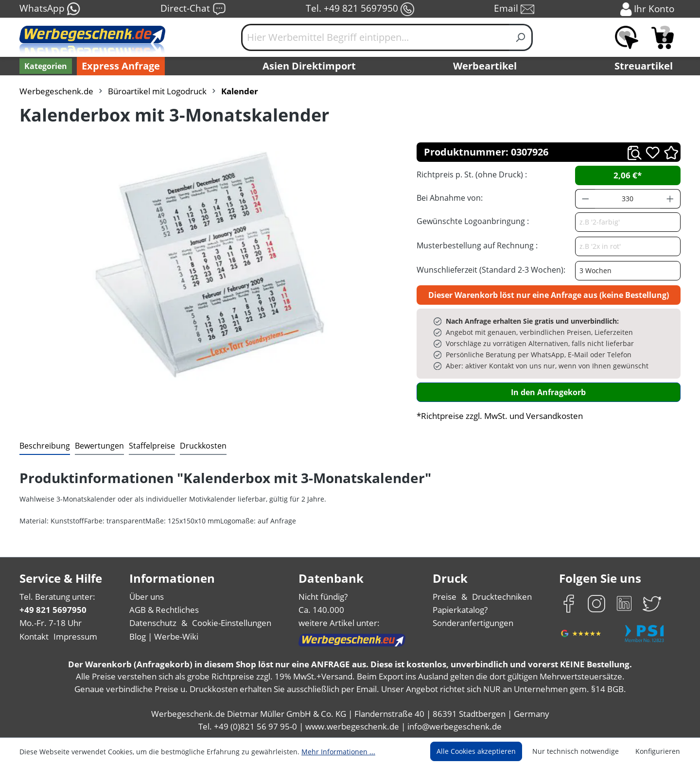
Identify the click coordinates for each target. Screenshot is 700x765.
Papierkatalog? (460, 609)
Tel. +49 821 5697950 (360, 9)
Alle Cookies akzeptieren (476, 751)
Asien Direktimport (309, 65)
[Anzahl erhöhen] (670, 199)
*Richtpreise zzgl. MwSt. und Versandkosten (500, 415)
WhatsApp (50, 9)
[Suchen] (521, 37)
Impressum (75, 636)
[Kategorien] (45, 66)
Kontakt (34, 636)
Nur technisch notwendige (575, 751)
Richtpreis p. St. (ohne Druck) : (472, 174)
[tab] (44, 446)
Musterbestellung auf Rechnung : (477, 245)
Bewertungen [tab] (99, 445)
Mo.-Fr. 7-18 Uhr (50, 623)
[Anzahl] (628, 199)
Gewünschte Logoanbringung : (473, 221)
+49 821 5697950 (53, 609)
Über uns (146, 596)
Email (514, 9)
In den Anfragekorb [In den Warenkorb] (548, 392)
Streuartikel (643, 65)
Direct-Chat (193, 9)
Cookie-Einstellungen (231, 623)
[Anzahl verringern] (585, 199)
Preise (444, 596)
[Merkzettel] (627, 37)
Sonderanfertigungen (473, 623)
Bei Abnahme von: (450, 197)
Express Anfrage (121, 65)
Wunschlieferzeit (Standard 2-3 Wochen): (491, 269)
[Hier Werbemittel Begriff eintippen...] (375, 37)
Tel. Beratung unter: (57, 596)
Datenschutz (152, 623)
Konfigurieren (657, 751)
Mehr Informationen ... (338, 751)
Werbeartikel (485, 65)
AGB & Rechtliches (164, 609)
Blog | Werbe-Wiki (163, 636)
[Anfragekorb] (663, 37)
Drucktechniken (502, 596)
